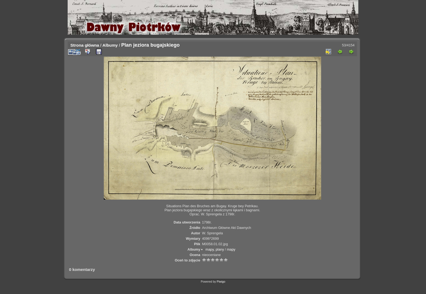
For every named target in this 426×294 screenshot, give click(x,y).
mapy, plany (214, 249)
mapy (231, 249)
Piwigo (221, 281)
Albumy (110, 45)
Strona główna (84, 45)
